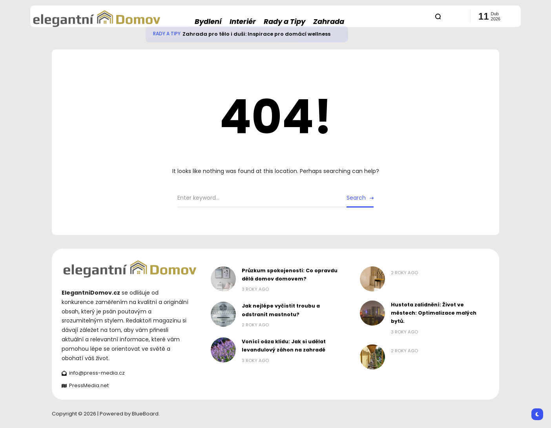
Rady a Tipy (167, 34)
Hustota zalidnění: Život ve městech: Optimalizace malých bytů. (433, 313)
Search (356, 198)
